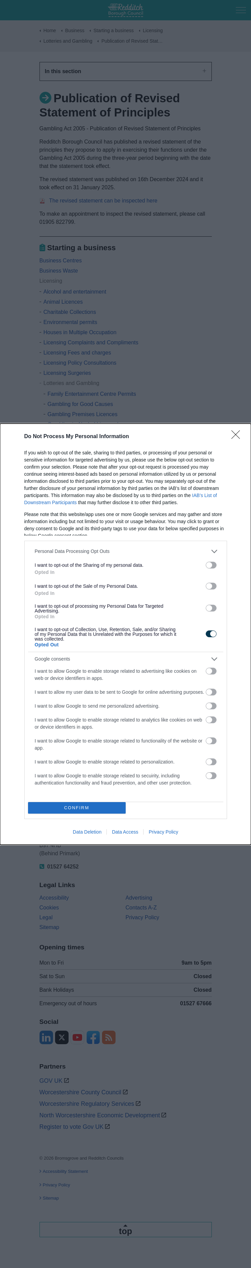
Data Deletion (87, 832)
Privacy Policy (163, 832)
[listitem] (126, 551)
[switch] (211, 565)
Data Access (125, 832)
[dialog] (125, 634)
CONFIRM (77, 807)
